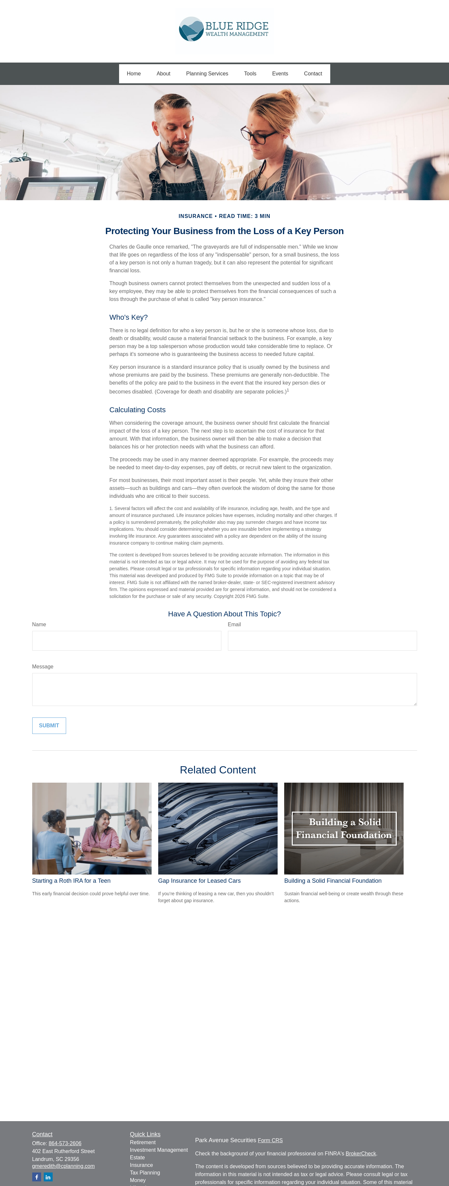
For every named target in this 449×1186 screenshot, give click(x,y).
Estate (137, 1157)
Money (138, 1180)
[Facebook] (36, 1177)
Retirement (143, 1142)
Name (39, 624)
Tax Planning (145, 1172)
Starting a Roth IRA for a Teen (71, 880)
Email (234, 624)
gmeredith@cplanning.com (63, 1166)
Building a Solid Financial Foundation (333, 880)
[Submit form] (49, 725)
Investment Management (159, 1150)
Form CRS (270, 1140)
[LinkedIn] (48, 1177)
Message (43, 666)
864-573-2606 (65, 1143)
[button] (134, 73)
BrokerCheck (361, 1153)
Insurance (141, 1165)
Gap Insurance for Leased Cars (199, 880)
